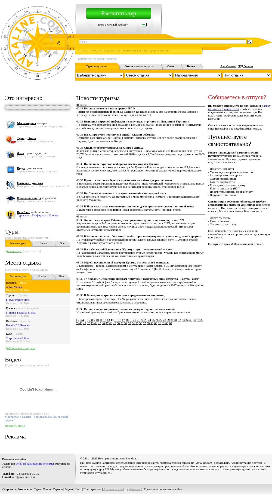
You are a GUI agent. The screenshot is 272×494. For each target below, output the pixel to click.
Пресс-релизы (92, 489)
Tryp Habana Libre (17, 338)
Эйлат (23, 282)
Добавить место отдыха (20, 348)
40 (80, 323)
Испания (11, 321)
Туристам (23, 215)
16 (119, 319)
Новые (43, 243)
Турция (10, 295)
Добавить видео (15, 425)
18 (127, 319)
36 (194, 319)
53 (129, 323)
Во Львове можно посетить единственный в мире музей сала (125, 193)
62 (163, 323)
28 (164, 319)
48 (110, 323)
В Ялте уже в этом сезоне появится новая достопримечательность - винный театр (139, 206)
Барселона (26, 321)
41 (84, 323)
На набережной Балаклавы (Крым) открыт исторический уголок (128, 249)
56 (140, 323)
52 (125, 323)
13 (108, 319)
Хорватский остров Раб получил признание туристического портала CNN (134, 220)
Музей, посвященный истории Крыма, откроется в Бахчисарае (126, 262)
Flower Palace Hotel (18, 299)
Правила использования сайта (163, 489)
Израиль (11, 282)
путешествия (29, 168)
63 (166, 323)
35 (190, 319)
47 (107, 323)
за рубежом (36, 198)
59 (151, 323)
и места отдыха (139, 66)
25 (153, 319)
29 (168, 319)
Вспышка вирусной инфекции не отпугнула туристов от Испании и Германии (136, 121)
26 (157, 319)
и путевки (96, 66)
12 (104, 319)
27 (160, 319)
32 (179, 319)
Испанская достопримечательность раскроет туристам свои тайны (129, 309)
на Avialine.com (33, 212)
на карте (32, 123)
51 (121, 323)
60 (155, 323)
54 (133, 323)
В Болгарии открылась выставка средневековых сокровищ (124, 295)
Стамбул (23, 295)
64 (170, 323)
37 (198, 319)
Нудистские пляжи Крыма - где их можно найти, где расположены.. (129, 180)
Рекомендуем (18, 243)
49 (114, 323)
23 (145, 319)
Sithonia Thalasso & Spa (21, 312)
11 (101, 319)
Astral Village (14, 287)
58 (148, 323)
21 (138, 319)
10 (97, 319)
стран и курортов (32, 153)
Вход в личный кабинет (113, 24)
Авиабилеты (228, 66)
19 (130, 319)
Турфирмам (39, 215)
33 (183, 319)
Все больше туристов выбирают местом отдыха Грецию (121, 163)
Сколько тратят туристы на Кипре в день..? (113, 147)
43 (92, 323)
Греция (10, 308)
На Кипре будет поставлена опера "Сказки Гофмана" (120, 134)
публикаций (134, 489)
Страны (58, 489)
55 (136, 323)
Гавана (19, 333)
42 (88, 323)
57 (144, 323)
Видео (69, 489)
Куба (9, 333)
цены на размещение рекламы (35, 463)
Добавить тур (13, 251)
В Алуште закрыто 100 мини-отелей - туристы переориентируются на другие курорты (142, 236)
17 (123, 319)
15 (116, 319)
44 (95, 323)
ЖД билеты (245, 66)
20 (134, 319)
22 (142, 319)
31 (175, 319)
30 (172, 319)
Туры (11, 231)
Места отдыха (23, 262)
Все (62, 243)
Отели (47, 489)
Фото (78, 489)
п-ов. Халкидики (28, 308)
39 (77, 323)
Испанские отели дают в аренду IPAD (109, 108)
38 (201, 319)
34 (187, 319)
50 (118, 323)
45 (99, 323)
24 (149, 319)
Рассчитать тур (118, 13)
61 (159, 323)
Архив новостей (113, 489)
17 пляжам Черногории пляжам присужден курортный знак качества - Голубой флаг (141, 278)
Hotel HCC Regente (18, 325)
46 (103, 323)
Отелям (53, 215)
